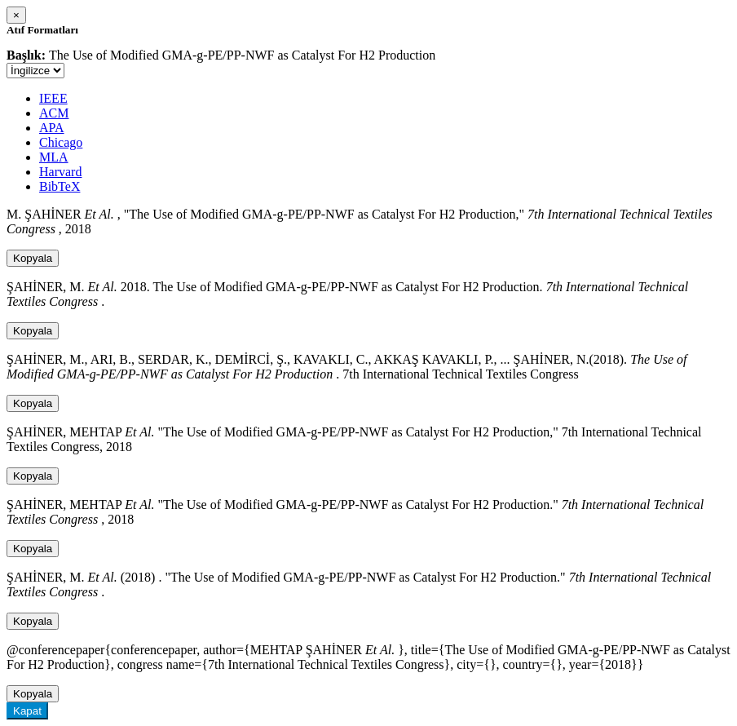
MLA (53, 157)
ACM (53, 113)
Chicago (60, 142)
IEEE (53, 98)
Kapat (27, 711)
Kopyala (32, 258)
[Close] (16, 15)
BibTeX (59, 186)
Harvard (60, 172)
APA (51, 128)
